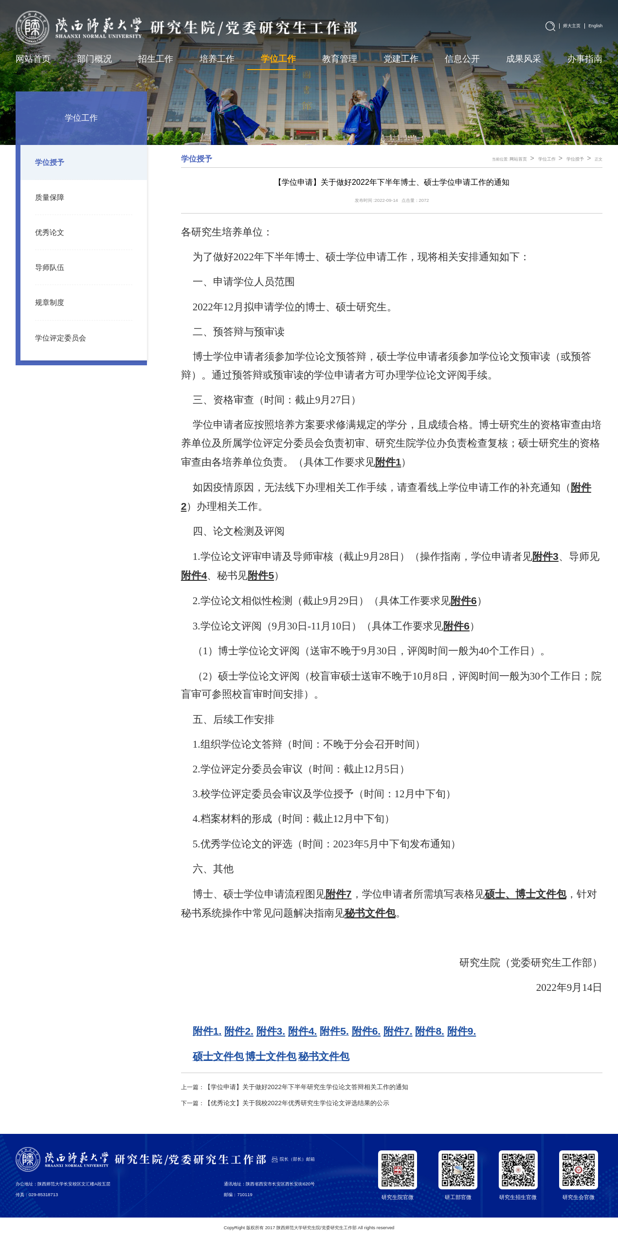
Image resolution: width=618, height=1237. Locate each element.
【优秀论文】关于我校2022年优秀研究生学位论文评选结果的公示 (289, 1101)
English (596, 25)
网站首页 (523, 159)
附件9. (461, 1031)
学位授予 (47, 161)
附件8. (429, 1031)
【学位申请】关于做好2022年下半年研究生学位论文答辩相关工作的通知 (298, 1086)
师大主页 (574, 25)
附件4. (302, 1031)
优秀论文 (47, 229)
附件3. (271, 1031)
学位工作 (550, 159)
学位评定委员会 (57, 332)
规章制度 (47, 298)
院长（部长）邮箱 (297, 1157)
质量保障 (47, 195)
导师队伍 (47, 264)
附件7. (398, 1031)
